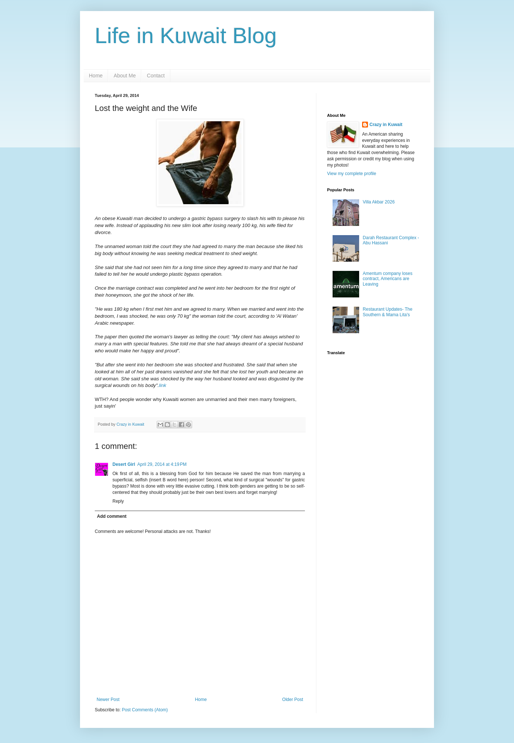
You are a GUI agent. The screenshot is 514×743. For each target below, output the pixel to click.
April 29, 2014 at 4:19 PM (162, 464)
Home (96, 76)
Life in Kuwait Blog (186, 35)
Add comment (111, 516)
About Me (125, 76)
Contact (155, 76)
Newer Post (108, 699)
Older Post (292, 699)
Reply (118, 501)
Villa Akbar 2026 (379, 202)
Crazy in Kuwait (385, 124)
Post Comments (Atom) (145, 709)
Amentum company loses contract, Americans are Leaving (388, 279)
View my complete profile (351, 173)
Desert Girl (123, 464)
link (162, 385)
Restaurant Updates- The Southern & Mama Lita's (388, 312)
